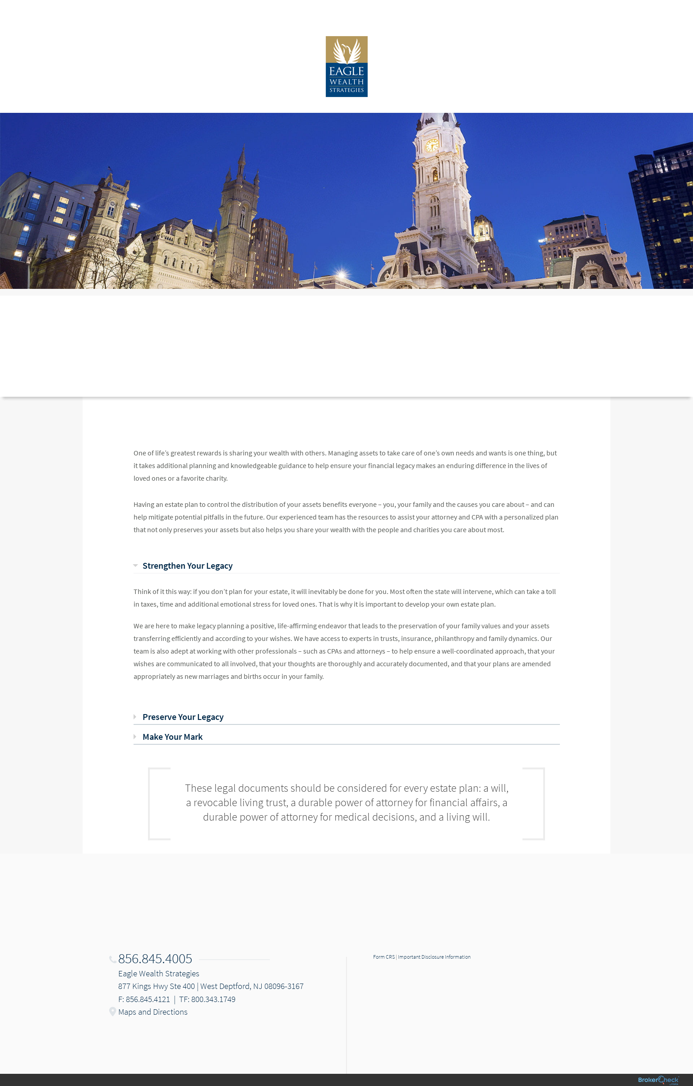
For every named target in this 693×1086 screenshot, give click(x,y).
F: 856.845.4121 (144, 998)
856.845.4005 (155, 958)
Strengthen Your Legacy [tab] (188, 565)
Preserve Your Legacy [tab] (183, 716)
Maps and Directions (153, 1011)
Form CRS (384, 956)
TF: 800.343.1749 (207, 998)
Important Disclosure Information (434, 956)
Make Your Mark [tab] (173, 736)
